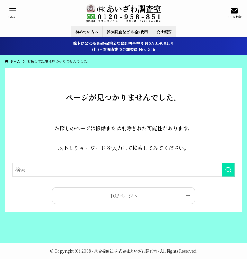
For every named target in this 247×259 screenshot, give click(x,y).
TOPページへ (123, 195)
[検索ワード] (123, 170)
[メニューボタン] (13, 13)
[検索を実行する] (228, 170)
